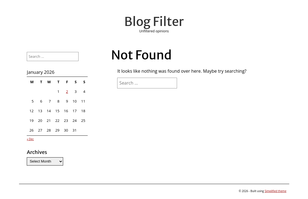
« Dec (30, 139)
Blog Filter (154, 21)
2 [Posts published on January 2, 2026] (67, 91)
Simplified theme (275, 191)
